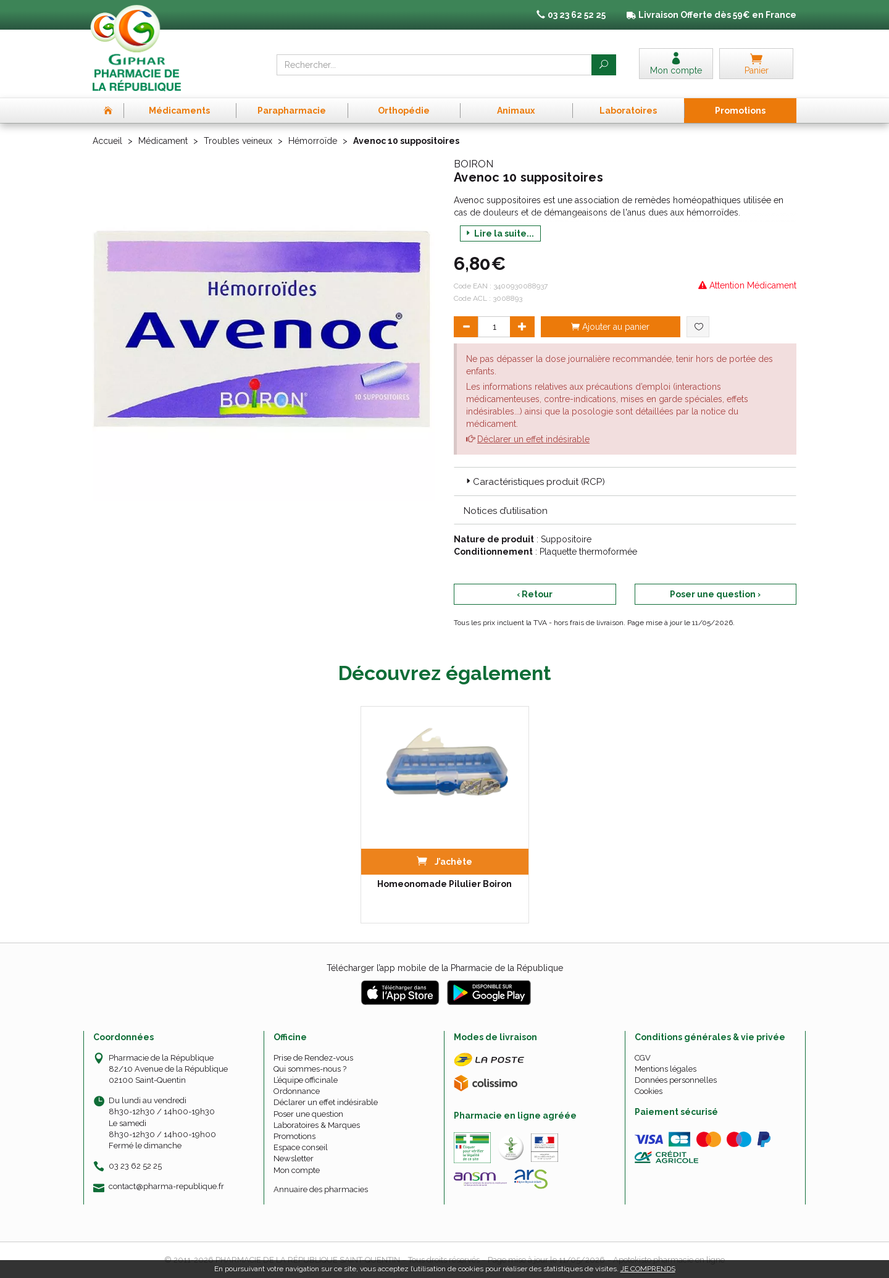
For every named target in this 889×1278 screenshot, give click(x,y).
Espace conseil (300, 1147)
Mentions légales (665, 1069)
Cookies (648, 1091)
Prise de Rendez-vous (313, 1057)
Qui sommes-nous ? (309, 1069)
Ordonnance (296, 1091)
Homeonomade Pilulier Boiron (444, 884)
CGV (643, 1057)
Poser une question (308, 1114)
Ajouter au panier (610, 327)
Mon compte (296, 1170)
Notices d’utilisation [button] (506, 510)
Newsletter (293, 1158)
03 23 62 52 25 (135, 1166)
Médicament (163, 141)
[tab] (625, 481)
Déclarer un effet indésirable (533, 439)
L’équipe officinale (305, 1080)
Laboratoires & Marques (316, 1125)
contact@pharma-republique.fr (166, 1186)
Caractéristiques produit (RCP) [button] (534, 481)
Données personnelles (676, 1080)
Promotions (294, 1136)
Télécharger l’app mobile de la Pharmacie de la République (445, 968)
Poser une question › (715, 594)
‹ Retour (535, 594)
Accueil (107, 141)
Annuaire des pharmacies (320, 1189)
